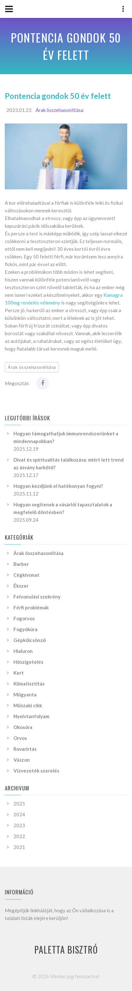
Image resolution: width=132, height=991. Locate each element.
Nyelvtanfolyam (31, 716)
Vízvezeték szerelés (36, 770)
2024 (19, 814)
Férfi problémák (31, 607)
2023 (19, 825)
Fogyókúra (25, 629)
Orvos (20, 738)
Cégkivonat (26, 575)
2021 (19, 847)
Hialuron (23, 651)
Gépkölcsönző (29, 640)
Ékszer (21, 586)
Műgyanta (25, 694)
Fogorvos (24, 618)
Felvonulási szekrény (37, 596)
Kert (18, 673)
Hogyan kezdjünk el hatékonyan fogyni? (58, 486)
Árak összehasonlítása (59, 110)
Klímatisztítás (29, 683)
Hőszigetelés (28, 662)
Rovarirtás (25, 749)
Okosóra (22, 727)
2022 (19, 836)
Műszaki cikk (27, 705)
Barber (21, 564)
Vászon (21, 760)
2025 (19, 803)
